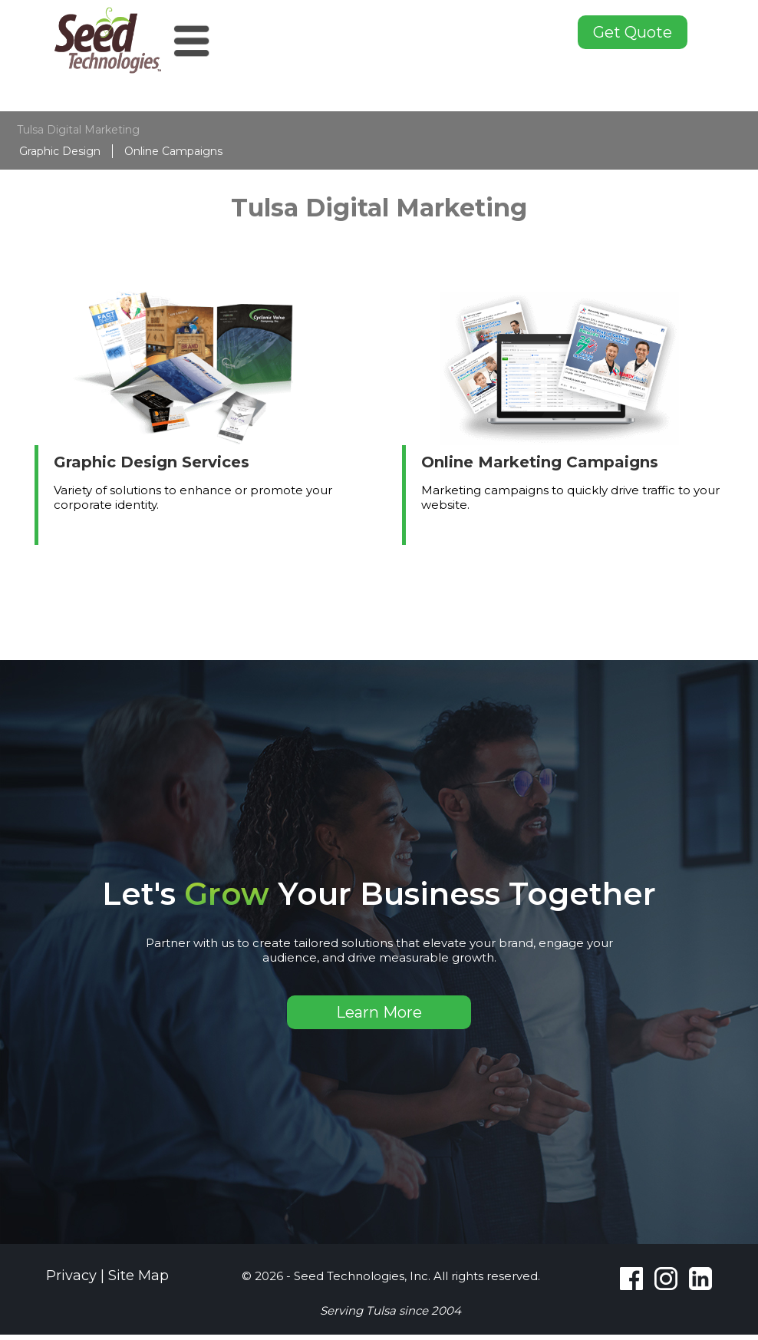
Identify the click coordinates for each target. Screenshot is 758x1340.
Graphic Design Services (151, 462)
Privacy (71, 1275)
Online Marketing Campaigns (539, 462)
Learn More (379, 1012)
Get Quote (632, 32)
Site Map (138, 1275)
